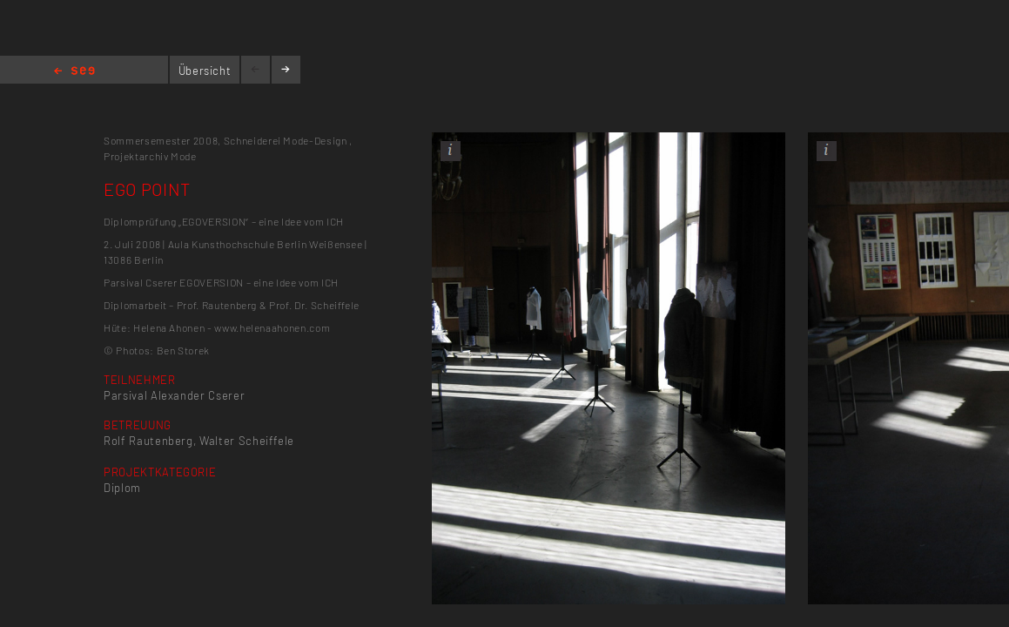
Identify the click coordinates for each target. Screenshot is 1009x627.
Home (74, 72)
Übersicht (205, 71)
